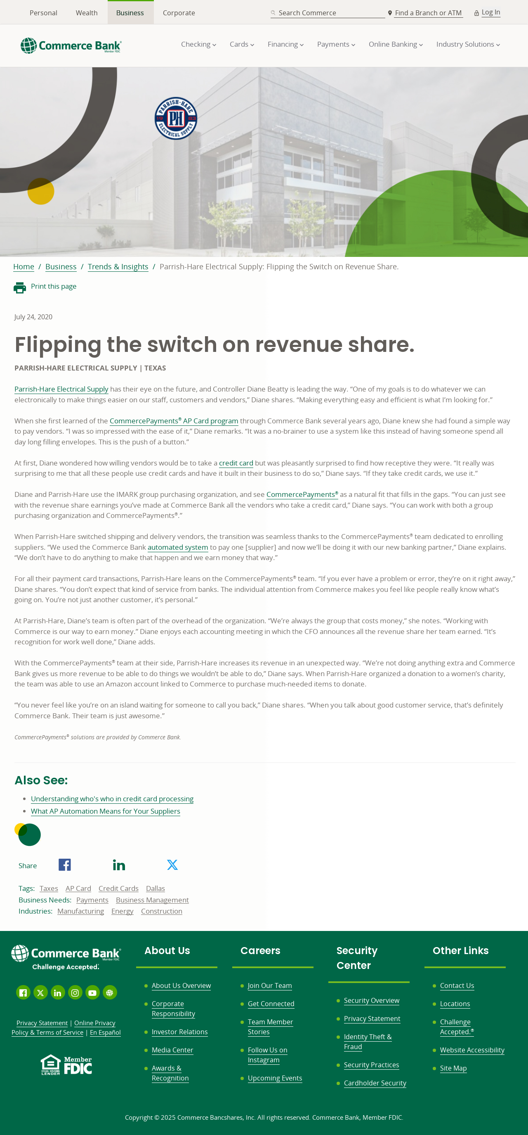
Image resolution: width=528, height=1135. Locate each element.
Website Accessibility (472, 1049)
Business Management (152, 900)
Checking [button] (195, 44)
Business (130, 12)
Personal (43, 12)
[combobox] (328, 13)
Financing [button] (283, 44)
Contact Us (457, 985)
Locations (455, 1003)
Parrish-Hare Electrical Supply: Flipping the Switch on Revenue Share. (279, 266)
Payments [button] (333, 44)
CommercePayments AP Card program (174, 420)
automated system (178, 547)
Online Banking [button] (393, 44)
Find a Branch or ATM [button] (429, 12)
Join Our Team (270, 985)
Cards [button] (239, 44)
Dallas (155, 888)
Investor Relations (180, 1031)
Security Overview (371, 1000)
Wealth (87, 12)
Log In (491, 12)
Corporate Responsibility (173, 1008)
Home (23, 266)
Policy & (64, 1027)
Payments (92, 900)
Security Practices (371, 1064)
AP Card (78, 888)
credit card (236, 463)
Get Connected (271, 1003)
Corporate (179, 12)
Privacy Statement (372, 1018)
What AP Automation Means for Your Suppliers (105, 811)
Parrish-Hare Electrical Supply (61, 389)
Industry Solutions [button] (465, 44)
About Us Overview (181, 985)
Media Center (172, 1049)
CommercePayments (302, 494)
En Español (105, 1032)
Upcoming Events (275, 1078)
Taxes (49, 888)
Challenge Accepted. (457, 1026)
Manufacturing (80, 911)
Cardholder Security (375, 1083)
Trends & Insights (118, 266)
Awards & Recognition (170, 1073)
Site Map (453, 1068)
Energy (122, 911)
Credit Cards (119, 888)
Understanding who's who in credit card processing (112, 798)
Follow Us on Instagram (268, 1054)
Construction (161, 911)
